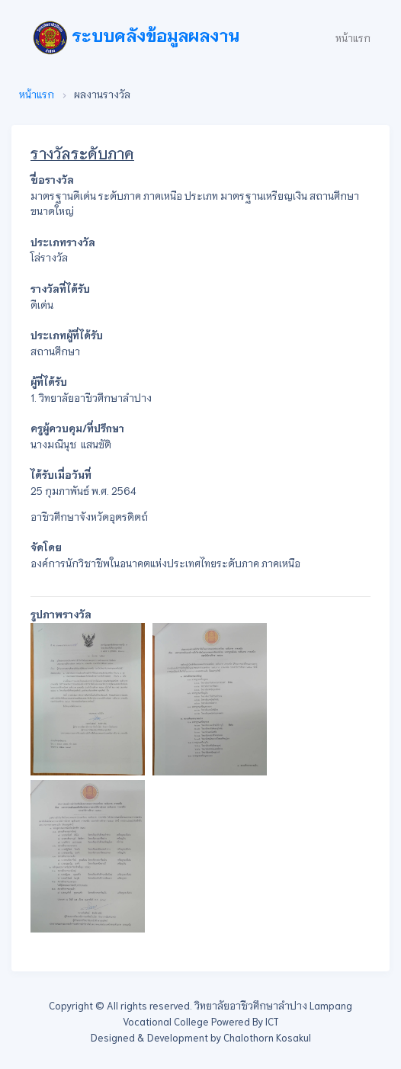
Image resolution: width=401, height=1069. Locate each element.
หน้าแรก (353, 37)
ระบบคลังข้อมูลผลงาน (136, 38)
